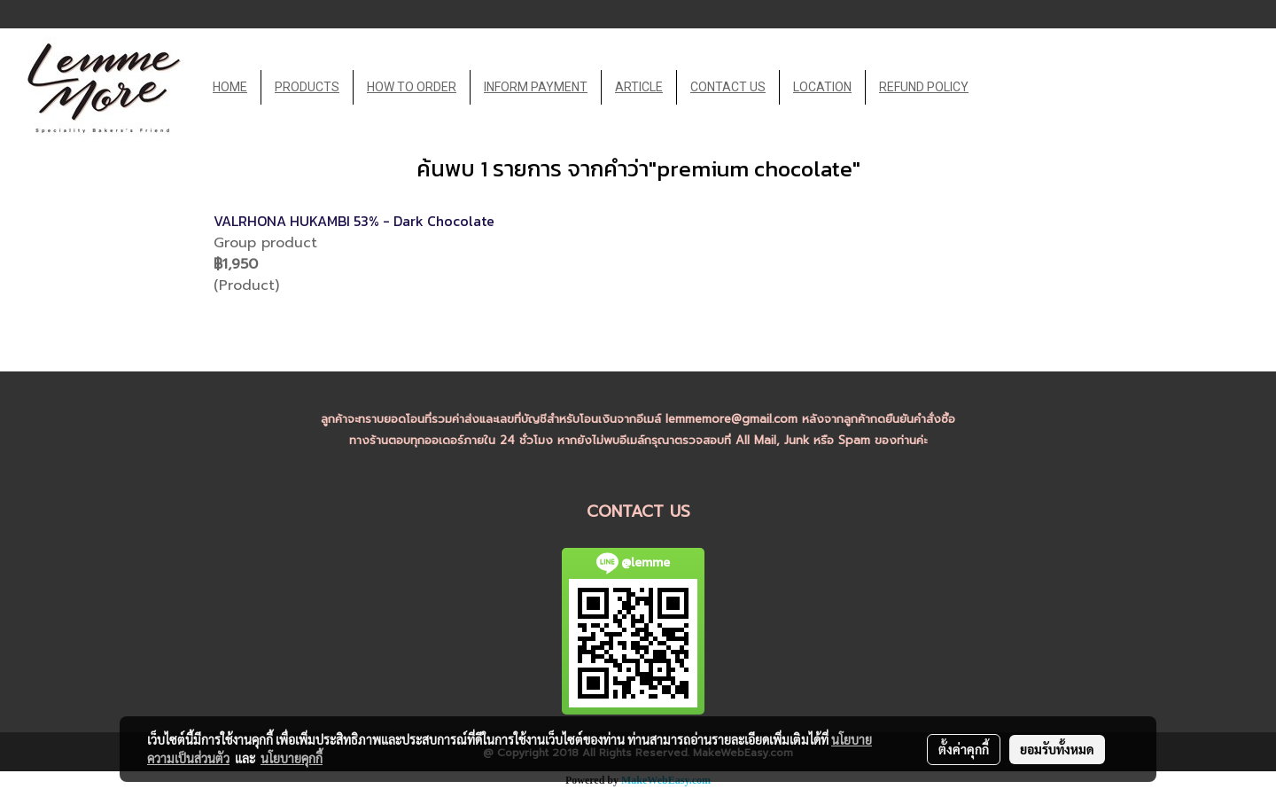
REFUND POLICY (924, 87)
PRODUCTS (307, 87)
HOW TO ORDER (411, 87)
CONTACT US (728, 87)
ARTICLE (639, 87)
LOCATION (822, 87)
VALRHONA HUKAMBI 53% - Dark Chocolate (354, 220)
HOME (230, 87)
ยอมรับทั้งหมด (1057, 749)
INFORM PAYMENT (535, 87)
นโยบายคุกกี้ (292, 758)
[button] (998, 88)
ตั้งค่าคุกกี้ (963, 749)
